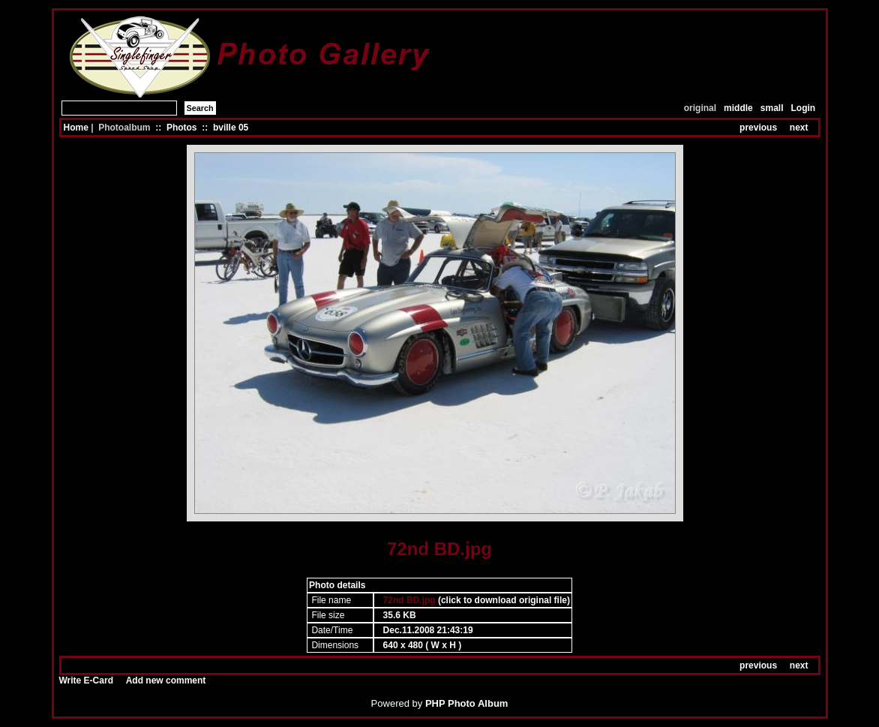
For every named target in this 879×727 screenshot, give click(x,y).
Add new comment (166, 680)
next (799, 127)
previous (758, 127)
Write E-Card (86, 680)
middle (738, 108)
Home (76, 127)
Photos (181, 127)
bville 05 (230, 127)
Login (803, 108)
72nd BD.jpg (409, 600)
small (772, 108)
